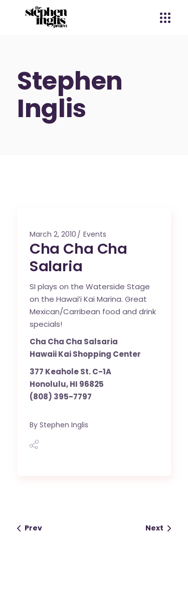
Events (94, 234)
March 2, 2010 (53, 234)
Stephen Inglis (64, 425)
